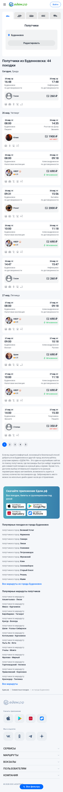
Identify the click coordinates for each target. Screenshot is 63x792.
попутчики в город (18, 530)
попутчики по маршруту (13, 598)
